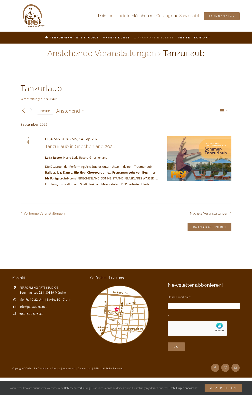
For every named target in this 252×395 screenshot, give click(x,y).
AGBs (97, 368)
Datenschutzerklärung (77, 388)
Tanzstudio (116, 15)
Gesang (163, 15)
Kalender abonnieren (209, 227)
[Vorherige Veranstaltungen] (23, 111)
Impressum (69, 368)
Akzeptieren (223, 388)
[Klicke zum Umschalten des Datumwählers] (71, 110)
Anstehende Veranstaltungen (101, 53)
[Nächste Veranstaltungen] (31, 111)
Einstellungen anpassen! (184, 388)
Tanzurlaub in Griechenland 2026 (80, 146)
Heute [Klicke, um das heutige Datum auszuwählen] (45, 110)
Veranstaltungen (31, 99)
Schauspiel (189, 15)
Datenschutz (84, 368)
